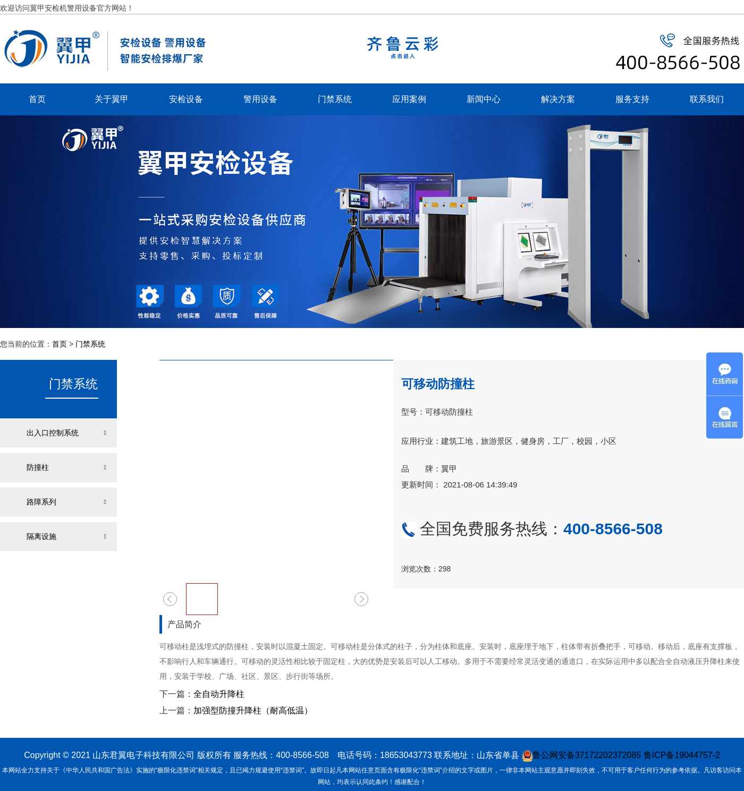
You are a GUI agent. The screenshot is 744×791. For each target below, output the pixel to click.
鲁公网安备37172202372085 (581, 755)
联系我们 (707, 99)
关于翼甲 (112, 99)
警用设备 (260, 99)
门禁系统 (335, 99)
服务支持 (632, 99)
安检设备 (186, 99)
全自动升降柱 (218, 694)
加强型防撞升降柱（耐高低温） (252, 710)
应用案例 (409, 99)
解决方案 (558, 99)
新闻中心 (484, 99)
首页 (37, 99)
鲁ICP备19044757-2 (682, 755)
